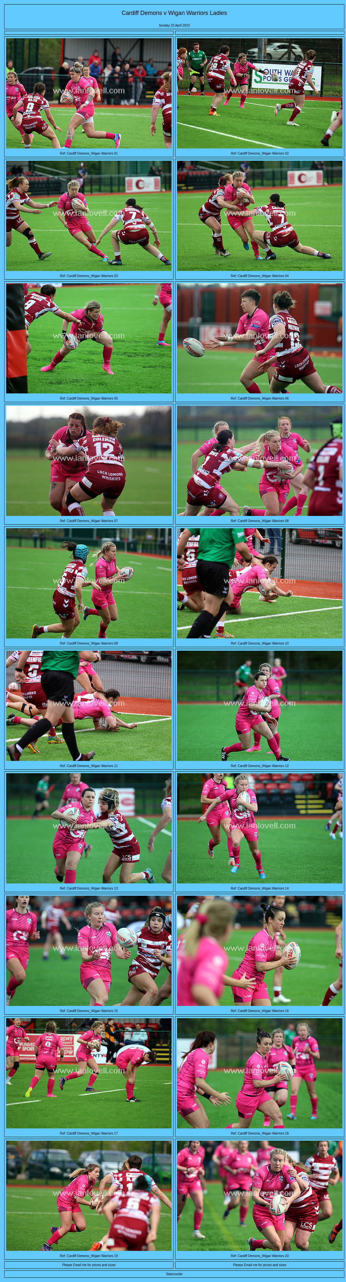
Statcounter (174, 1274)
